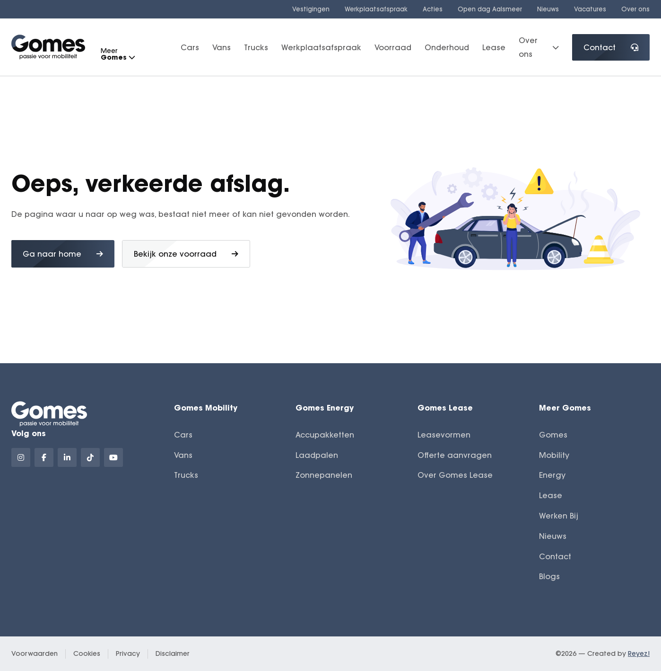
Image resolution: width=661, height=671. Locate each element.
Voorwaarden (34, 653)
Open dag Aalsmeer (490, 9)
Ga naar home (63, 254)
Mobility (554, 455)
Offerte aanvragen (454, 455)
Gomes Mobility (205, 407)
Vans (221, 47)
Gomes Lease (445, 407)
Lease (493, 47)
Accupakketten (325, 434)
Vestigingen (311, 9)
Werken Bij (558, 515)
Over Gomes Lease (455, 475)
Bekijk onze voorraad (186, 254)
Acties (433, 9)
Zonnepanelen (324, 475)
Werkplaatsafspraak (376, 9)
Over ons (635, 9)
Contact (610, 47)
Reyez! (639, 653)
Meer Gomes (565, 407)
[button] (131, 57)
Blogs (549, 576)
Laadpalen (317, 455)
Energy (552, 475)
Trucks (256, 47)
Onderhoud (447, 47)
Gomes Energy (325, 407)
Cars (190, 47)
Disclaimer (173, 653)
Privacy (128, 653)
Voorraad (392, 47)
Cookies (86, 653)
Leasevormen (443, 434)
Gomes (553, 434)
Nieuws (548, 9)
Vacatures (590, 9)
